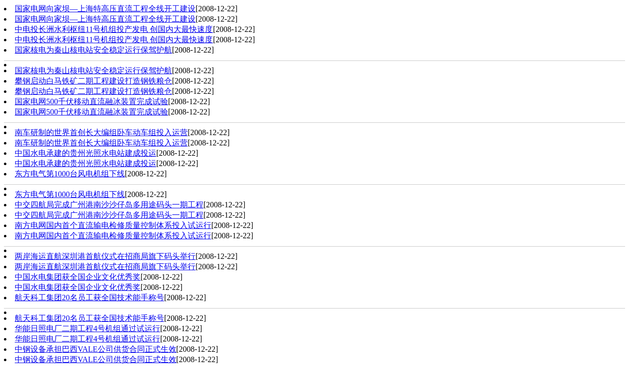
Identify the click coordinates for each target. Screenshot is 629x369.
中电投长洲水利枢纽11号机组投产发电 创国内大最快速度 (114, 29)
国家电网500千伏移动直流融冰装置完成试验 (91, 101)
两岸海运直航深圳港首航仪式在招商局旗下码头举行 (105, 256)
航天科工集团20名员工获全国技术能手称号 (89, 297)
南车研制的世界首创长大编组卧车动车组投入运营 (101, 132)
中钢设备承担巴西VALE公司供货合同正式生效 (95, 349)
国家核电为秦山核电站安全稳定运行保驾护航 (93, 50)
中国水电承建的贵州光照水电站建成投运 (85, 153)
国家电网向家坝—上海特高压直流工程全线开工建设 (105, 8)
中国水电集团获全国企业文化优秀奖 (78, 277)
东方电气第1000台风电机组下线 (70, 174)
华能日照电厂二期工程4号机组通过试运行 (87, 328)
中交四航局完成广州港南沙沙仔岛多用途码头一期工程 (109, 204)
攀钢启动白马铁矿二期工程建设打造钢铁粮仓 (93, 81)
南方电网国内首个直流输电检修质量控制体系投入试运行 (113, 225)
